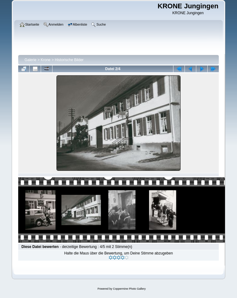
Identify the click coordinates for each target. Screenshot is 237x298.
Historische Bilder (69, 60)
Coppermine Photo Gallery (129, 288)
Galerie (30, 60)
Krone (46, 60)
